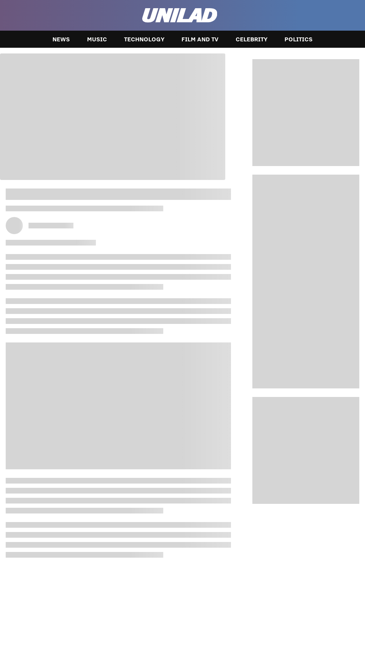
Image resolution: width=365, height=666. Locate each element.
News (61, 39)
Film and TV (200, 39)
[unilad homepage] (179, 15)
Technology (144, 39)
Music (97, 39)
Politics (298, 39)
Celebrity (251, 39)
